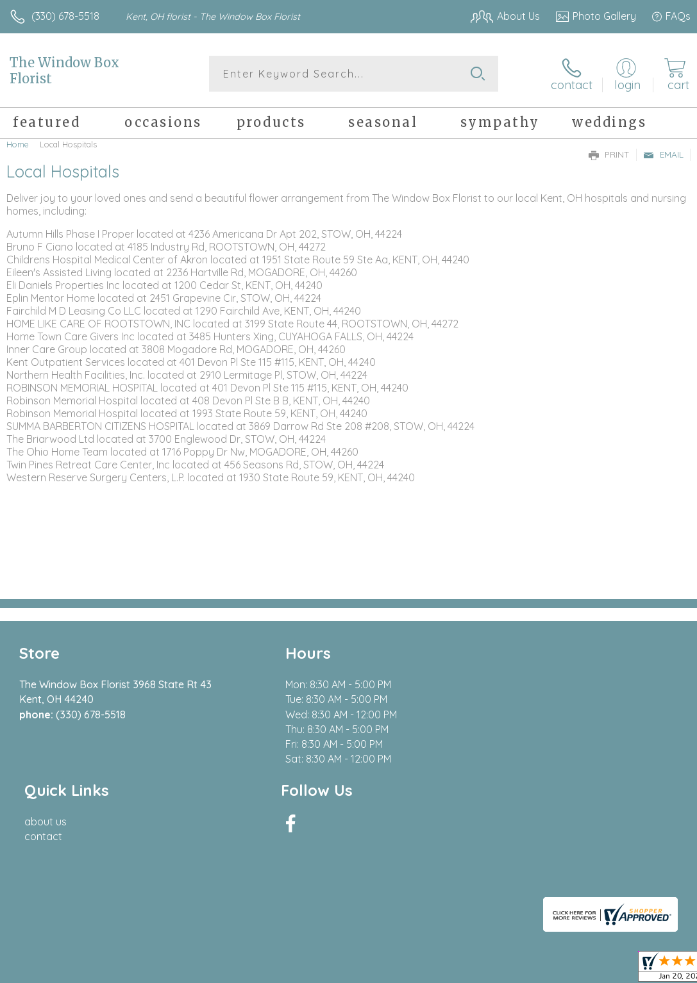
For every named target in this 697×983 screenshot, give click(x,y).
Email (663, 154)
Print (609, 154)
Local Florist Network (564, 969)
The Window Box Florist (64, 70)
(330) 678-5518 (65, 16)
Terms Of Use (397, 969)
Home (17, 144)
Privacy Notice (472, 969)
